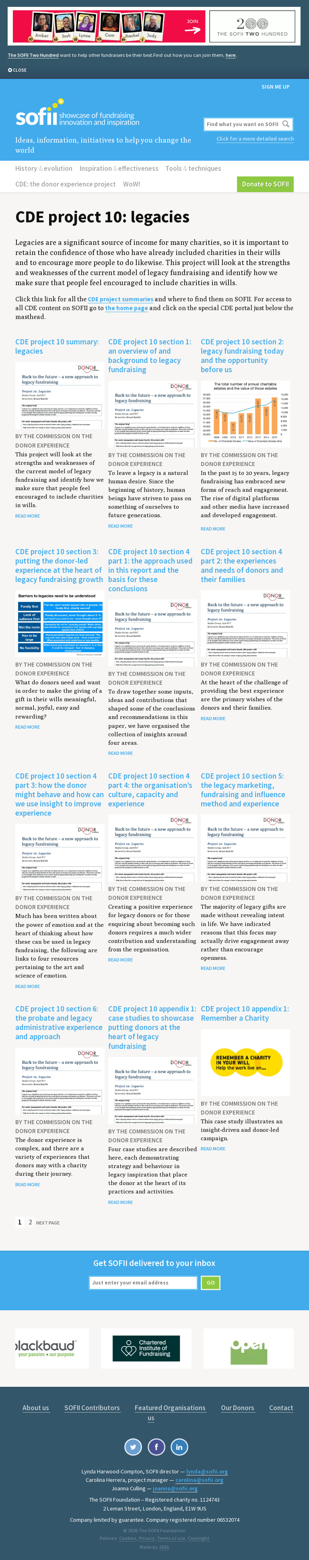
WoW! (131, 184)
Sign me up (276, 86)
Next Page (48, 1222)
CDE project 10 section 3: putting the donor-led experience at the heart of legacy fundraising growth (59, 565)
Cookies (127, 1538)
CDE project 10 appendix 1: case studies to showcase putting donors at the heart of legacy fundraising (152, 1027)
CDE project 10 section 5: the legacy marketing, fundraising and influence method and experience (243, 789)
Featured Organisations (171, 1407)
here (231, 55)
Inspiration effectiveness (119, 168)
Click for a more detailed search (255, 138)
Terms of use (171, 1538)
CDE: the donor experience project (65, 184)
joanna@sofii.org (175, 1488)
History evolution (43, 168)
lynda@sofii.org (207, 1471)
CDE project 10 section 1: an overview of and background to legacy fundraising (149, 355)
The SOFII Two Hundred (33, 55)
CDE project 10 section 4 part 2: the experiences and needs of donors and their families (242, 565)
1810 (164, 1546)
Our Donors (238, 1407)
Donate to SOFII (265, 184)
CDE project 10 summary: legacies (57, 346)
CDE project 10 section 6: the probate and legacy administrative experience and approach (59, 1022)
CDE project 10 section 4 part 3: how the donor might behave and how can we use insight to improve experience (59, 794)
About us (36, 1407)
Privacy (146, 1538)
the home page (126, 308)
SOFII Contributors (92, 1407)
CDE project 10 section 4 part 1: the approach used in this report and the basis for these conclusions (150, 569)
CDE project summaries (120, 299)
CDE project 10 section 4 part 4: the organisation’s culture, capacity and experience (150, 789)
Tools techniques (193, 168)
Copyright (198, 1538)
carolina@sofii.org (199, 1479)
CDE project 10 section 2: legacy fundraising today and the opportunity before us (242, 355)
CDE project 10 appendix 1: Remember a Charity (245, 1013)
